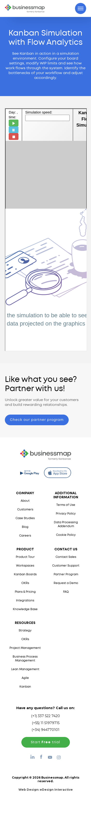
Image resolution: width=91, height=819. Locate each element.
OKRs (25, 583)
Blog (25, 527)
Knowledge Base (25, 609)
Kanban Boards (25, 574)
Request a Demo (66, 583)
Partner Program (66, 574)
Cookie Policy (66, 535)
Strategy (25, 630)
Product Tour (25, 557)
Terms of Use (65, 505)
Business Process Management (25, 658)
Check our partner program (37, 419)
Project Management (25, 648)
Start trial (45, 742)
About (25, 501)
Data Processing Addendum (66, 524)
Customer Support (65, 565)
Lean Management (25, 669)
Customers (25, 509)
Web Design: (45, 789)
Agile (25, 678)
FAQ (66, 592)
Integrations (25, 600)
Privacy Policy (66, 513)
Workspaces (25, 565)
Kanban (25, 686)
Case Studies (25, 518)
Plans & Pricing (25, 592)
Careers (25, 535)
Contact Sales (66, 557)
